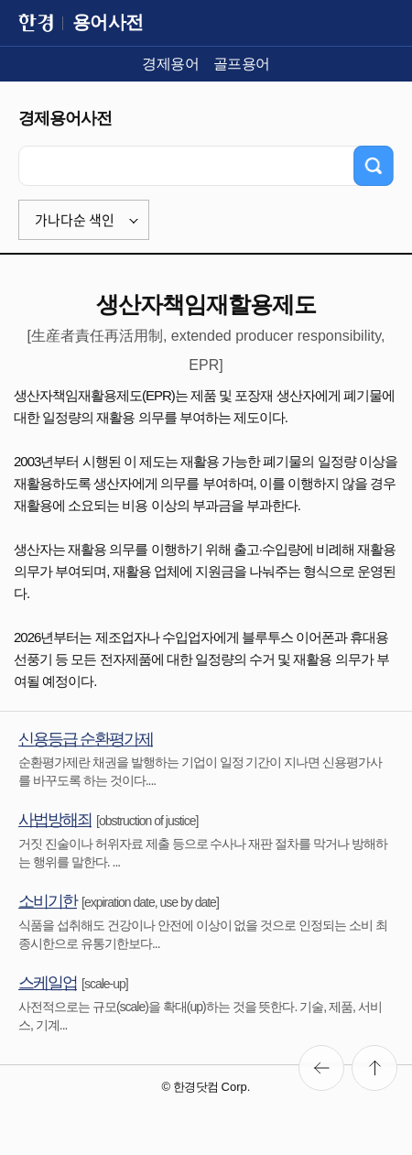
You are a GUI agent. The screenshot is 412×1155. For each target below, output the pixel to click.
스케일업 (47, 983)
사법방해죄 (55, 820)
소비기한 (47, 901)
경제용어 (170, 63)
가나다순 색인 (74, 220)
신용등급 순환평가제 (85, 739)
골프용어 (241, 63)
